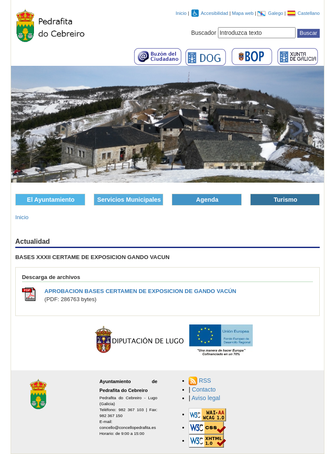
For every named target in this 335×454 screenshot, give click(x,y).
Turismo (285, 199)
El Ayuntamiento (51, 199)
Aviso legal (206, 398)
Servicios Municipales (129, 199)
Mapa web (243, 13)
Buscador (203, 32)
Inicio (181, 13)
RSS (205, 380)
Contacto (204, 389)
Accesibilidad (215, 13)
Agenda (207, 199)
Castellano (309, 13)
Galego (276, 13)
